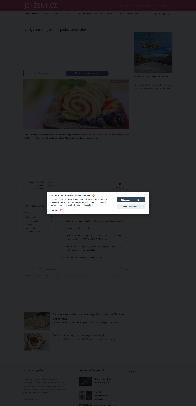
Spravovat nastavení (130, 206)
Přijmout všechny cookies (130, 200)
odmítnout (55, 205)
